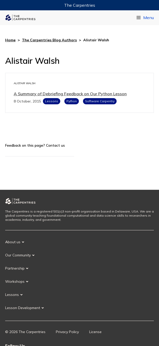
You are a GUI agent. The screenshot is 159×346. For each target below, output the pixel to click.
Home (10, 40)
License (95, 331)
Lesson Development (22, 307)
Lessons (51, 101)
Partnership (15, 268)
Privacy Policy (67, 331)
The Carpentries (79, 5)
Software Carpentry (100, 101)
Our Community (18, 255)
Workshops (15, 281)
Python (71, 101)
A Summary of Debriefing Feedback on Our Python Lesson (70, 93)
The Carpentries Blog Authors (49, 40)
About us (12, 242)
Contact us (55, 145)
